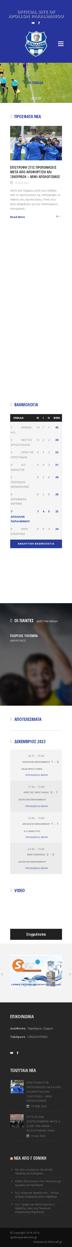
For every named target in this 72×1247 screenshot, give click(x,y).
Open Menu (61, 43)
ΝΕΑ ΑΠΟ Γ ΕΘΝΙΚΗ (30, 1158)
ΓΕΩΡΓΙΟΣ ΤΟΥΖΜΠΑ (24, 635)
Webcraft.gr (55, 1242)
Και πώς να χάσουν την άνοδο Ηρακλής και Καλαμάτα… (34, 1171)
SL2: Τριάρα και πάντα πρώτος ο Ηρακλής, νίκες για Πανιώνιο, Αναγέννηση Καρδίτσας (35, 1208)
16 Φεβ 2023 (22, 183)
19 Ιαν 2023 (38, 1136)
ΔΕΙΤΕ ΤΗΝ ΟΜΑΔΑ (47, 621)
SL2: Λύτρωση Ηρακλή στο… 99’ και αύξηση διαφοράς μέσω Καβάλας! (37, 1194)
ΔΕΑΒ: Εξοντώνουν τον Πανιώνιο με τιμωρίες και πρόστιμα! (38, 1183)
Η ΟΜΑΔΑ (36, 82)
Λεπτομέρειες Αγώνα (36, 774)
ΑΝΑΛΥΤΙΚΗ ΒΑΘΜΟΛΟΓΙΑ (36, 543)
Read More (17, 217)
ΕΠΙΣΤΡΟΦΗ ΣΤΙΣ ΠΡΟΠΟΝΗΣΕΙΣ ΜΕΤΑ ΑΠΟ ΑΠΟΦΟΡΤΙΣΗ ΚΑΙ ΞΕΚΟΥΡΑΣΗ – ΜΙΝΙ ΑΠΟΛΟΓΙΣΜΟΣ (35, 172)
